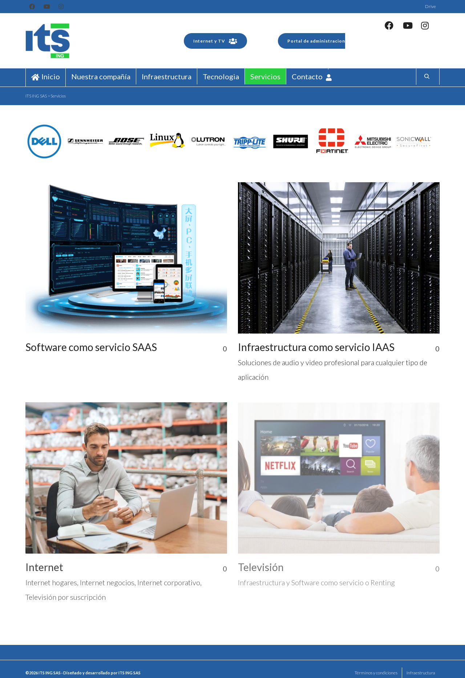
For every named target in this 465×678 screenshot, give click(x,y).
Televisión (261, 567)
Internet (44, 567)
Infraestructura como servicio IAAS (316, 347)
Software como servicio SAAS (91, 347)
